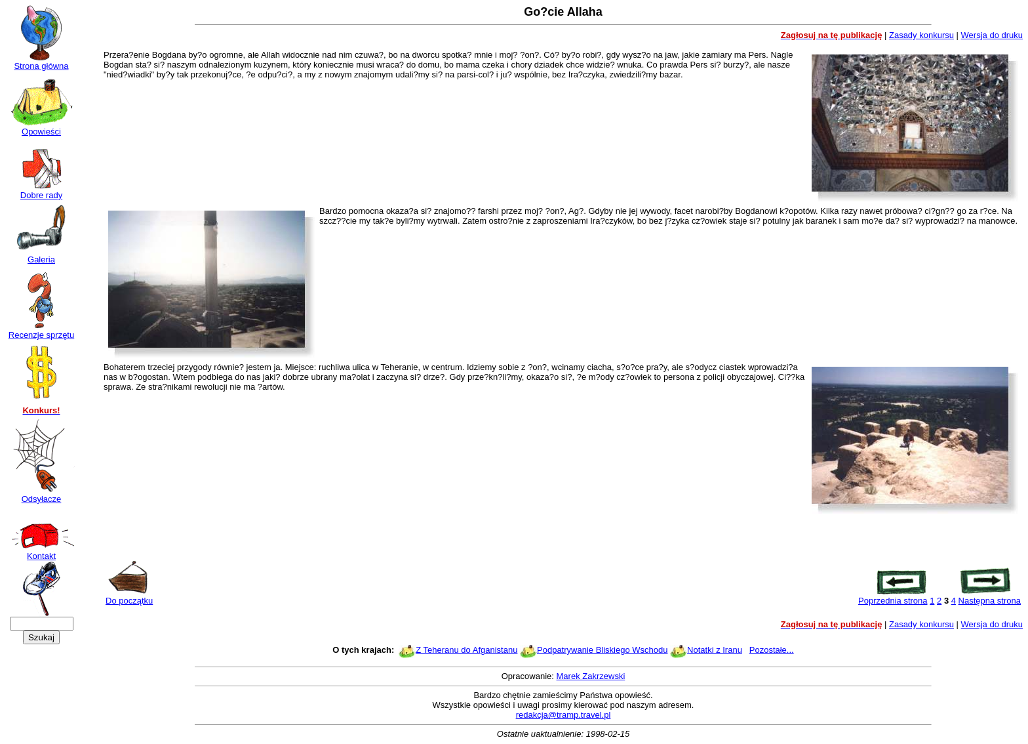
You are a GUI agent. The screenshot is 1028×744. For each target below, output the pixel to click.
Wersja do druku (992, 35)
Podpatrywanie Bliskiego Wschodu (602, 650)
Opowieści (41, 127)
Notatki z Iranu (714, 650)
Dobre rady (41, 191)
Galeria (41, 255)
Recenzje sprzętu (41, 331)
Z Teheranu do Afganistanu (466, 650)
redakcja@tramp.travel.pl (563, 715)
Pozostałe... (771, 650)
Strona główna (41, 62)
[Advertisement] (563, 538)
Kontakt (41, 552)
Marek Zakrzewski (591, 676)
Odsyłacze (41, 495)
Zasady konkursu (921, 35)
